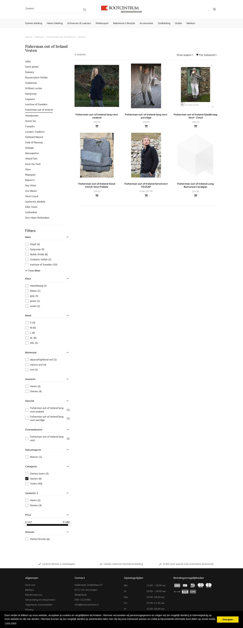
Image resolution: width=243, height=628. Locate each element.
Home (28, 36)
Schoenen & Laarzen (79, 23)
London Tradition (35, 131)
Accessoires (146, 23)
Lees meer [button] (11, 623)
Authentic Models (35, 201)
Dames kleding (33, 23)
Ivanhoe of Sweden (36, 104)
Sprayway (31, 93)
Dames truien (37, 473)
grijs (31, 296)
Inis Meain (31, 190)
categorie (31, 466)
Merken (191, 23)
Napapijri (30, 174)
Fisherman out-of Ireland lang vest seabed (47, 409)
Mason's (30, 180)
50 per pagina (185, 55)
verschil (29, 400)
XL (31, 338)
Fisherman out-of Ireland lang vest (47, 438)
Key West (30, 185)
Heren (33, 386)
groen (32, 301)
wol (31, 369)
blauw (33, 291)
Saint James (32, 66)
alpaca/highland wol (41, 359)
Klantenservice (33, 594)
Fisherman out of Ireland (61, 36)
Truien (33, 483)
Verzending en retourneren (40, 599)
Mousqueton (32, 153)
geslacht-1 (31, 493)
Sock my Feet (33, 163)
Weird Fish (31, 158)
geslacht (30, 379)
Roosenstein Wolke (36, 77)
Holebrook (31, 82)
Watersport (102, 23)
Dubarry (29, 72)
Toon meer (32, 270)
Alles (28, 61)
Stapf (32, 244)
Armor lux (30, 120)
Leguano (30, 99)
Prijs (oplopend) (206, 55)
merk (28, 237)
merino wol (35, 364)
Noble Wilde (36, 254)
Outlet (178, 23)
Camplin (30, 126)
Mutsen (33, 457)
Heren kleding (55, 23)
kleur (28, 278)
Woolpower (31, 115)
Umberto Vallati (38, 259)
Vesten (82, 36)
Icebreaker (31, 212)
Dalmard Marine (34, 136)
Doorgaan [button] (228, 619)
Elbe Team (31, 206)
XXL (31, 343)
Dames (33, 391)
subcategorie (33, 449)
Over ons (30, 584)
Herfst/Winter (37, 539)
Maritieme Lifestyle (124, 23)
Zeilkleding (164, 23)
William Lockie (33, 88)
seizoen (29, 531)
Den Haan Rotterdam (37, 217)
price (28, 514)
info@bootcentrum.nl (86, 604)
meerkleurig (36, 285)
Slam (28, 169)
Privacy (29, 609)
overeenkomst (33, 429)
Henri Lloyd (31, 196)
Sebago (29, 147)
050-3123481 (83, 599)
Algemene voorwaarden (38, 604)
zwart (32, 306)
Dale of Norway (34, 142)
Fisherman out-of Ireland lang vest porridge (47, 418)
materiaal (30, 352)
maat (28, 315)
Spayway (34, 249)
